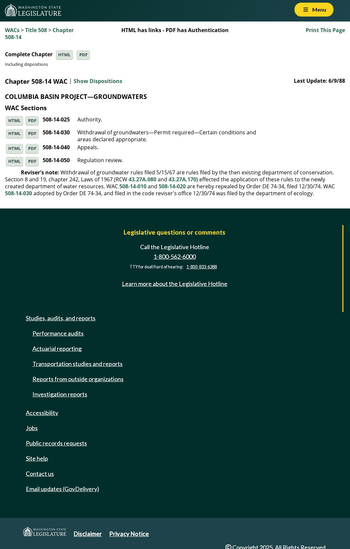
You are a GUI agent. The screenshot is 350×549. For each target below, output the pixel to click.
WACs (12, 30)
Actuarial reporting (57, 348)
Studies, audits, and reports (61, 318)
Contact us (40, 473)
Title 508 (36, 30)
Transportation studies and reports (77, 363)
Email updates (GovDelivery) (62, 488)
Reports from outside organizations (78, 379)
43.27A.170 (182, 179)
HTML (64, 55)
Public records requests (56, 443)
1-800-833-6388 (201, 266)
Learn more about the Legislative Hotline (174, 283)
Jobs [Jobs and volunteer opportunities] (32, 428)
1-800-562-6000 (174, 256)
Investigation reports (59, 394)
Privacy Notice (129, 533)
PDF (83, 55)
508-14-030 (18, 193)
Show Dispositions (98, 81)
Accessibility (42, 412)
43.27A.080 (142, 179)
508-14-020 (172, 186)
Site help (37, 458)
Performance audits (58, 333)
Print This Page (325, 30)
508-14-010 (132, 186)
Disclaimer (88, 533)
